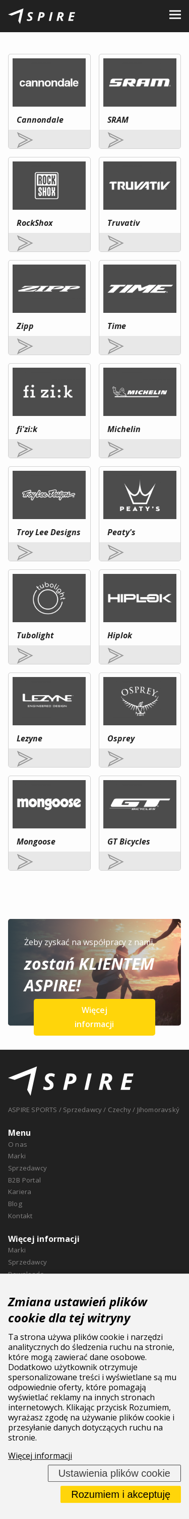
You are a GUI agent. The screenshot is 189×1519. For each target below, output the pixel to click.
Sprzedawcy (27, 1167)
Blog (15, 1203)
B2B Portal (24, 1180)
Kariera (19, 1191)
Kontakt (20, 1215)
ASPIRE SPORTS (32, 1109)
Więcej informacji (94, 1017)
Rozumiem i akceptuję (120, 1494)
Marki (17, 1155)
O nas (17, 1144)
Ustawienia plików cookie (114, 1473)
